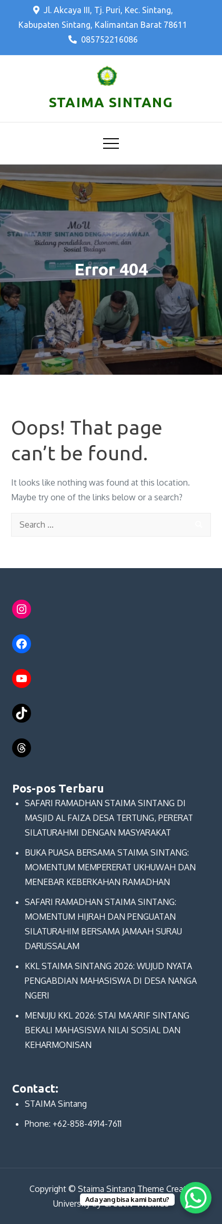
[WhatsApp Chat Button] (195, 1197)
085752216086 (103, 39)
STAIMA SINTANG (111, 102)
